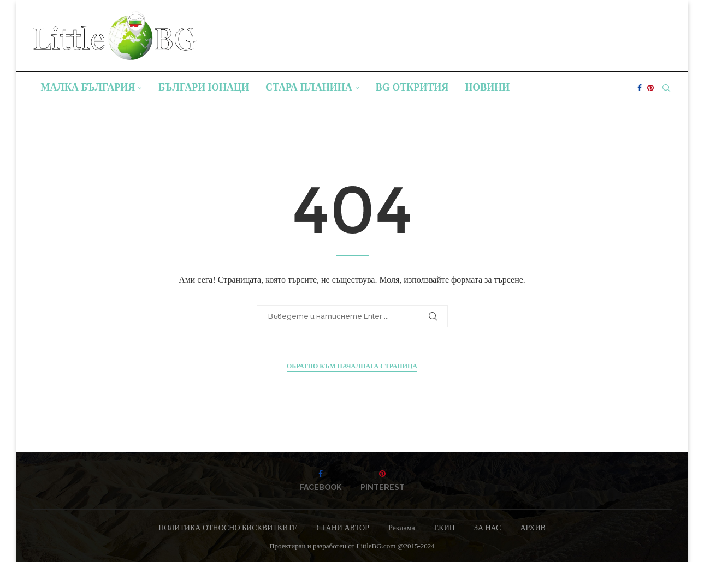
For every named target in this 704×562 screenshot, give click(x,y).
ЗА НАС (487, 528)
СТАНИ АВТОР (342, 528)
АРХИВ (532, 528)
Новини (487, 87)
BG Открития (412, 87)
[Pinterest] (650, 88)
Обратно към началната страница (352, 366)
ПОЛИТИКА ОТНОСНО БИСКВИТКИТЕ (227, 528)
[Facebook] (639, 88)
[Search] (666, 88)
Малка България (88, 87)
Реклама (401, 528)
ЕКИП (444, 528)
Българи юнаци (203, 87)
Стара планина (308, 87)
